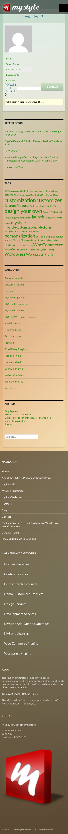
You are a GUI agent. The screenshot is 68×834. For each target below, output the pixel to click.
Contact (6, 516)
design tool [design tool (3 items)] (51, 205)
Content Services (16, 574)
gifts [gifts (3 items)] (16, 217)
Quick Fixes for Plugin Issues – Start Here (28, 417)
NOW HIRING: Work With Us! (19, 539)
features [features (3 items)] (9, 217)
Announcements (14, 278)
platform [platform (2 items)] (8, 240)
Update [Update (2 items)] (55, 240)
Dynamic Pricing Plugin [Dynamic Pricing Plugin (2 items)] (53, 212)
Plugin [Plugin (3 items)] (16, 240)
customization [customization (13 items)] (20, 200)
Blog (4, 510)
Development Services (20, 614)
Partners (7, 503)
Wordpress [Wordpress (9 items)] (15, 254)
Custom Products (14, 284)
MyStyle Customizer (16, 303)
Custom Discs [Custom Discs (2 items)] (52, 195)
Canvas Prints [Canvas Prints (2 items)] (52, 191)
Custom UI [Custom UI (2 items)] (34, 206)
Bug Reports (11, 411)
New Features (12, 323)
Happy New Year (14, 167)
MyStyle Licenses (16, 633)
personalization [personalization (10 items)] (20, 235)
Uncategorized (13, 362)
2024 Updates (12, 150)
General (9, 290)
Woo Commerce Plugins (21, 643)
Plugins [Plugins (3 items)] (24, 240)
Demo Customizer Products (23, 594)
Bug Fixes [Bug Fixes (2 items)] (34, 191)
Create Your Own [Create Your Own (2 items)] (26, 195)
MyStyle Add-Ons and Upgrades (26, 624)
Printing (9, 342)
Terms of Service (11, 693)
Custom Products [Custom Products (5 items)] (17, 206)
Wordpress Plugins (17, 653)
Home (5, 471)
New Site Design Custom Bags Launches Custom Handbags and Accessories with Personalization (32, 159)
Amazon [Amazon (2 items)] (15, 191)
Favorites (10, 80)
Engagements (12, 74)
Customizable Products (20, 584)
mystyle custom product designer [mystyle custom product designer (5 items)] (28, 227)
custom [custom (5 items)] (40, 194)
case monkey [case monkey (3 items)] (12, 194)
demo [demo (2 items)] (42, 206)
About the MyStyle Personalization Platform (26, 477)
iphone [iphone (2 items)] (28, 217)
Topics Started (13, 64)
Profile (9, 58)
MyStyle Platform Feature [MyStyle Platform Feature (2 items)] (16, 231)
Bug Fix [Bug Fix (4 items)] (24, 190)
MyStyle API (9, 484)
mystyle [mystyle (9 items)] (18, 222)
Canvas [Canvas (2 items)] (42, 191)
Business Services (16, 564)
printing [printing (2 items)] (32, 240)
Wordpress (11, 388)
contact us (21, 687)
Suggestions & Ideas (15, 420)
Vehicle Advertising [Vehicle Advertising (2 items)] (24, 245)
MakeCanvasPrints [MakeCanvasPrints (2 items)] (53, 217)
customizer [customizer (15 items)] (49, 200)
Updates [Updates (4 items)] (10, 245)
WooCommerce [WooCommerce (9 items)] (48, 244)
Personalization (13, 336)
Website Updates (14, 375)
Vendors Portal (10, 532)
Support (9, 424)
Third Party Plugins (15, 349)
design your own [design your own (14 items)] (23, 211)
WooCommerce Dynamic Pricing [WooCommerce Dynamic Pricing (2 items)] (39, 249)
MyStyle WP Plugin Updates (20, 316)
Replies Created (13, 69)
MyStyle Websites (12, 497)
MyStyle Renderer (15, 310)
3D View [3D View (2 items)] (8, 191)
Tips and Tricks (13, 355)
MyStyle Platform (23, 7)
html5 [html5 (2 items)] (22, 217)
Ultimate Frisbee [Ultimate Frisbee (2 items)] (44, 240)
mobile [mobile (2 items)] (8, 223)
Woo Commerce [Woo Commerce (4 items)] (15, 249)
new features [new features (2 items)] (33, 231)
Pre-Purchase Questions (18, 414)
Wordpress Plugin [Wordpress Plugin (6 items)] (40, 254)
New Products (13, 329)
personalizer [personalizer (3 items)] (56, 236)
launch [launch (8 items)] (38, 216)
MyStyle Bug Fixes (15, 297)
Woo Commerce (14, 381)
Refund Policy (30, 693)
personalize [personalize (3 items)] (42, 236)
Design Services (15, 604)
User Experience (14, 368)
